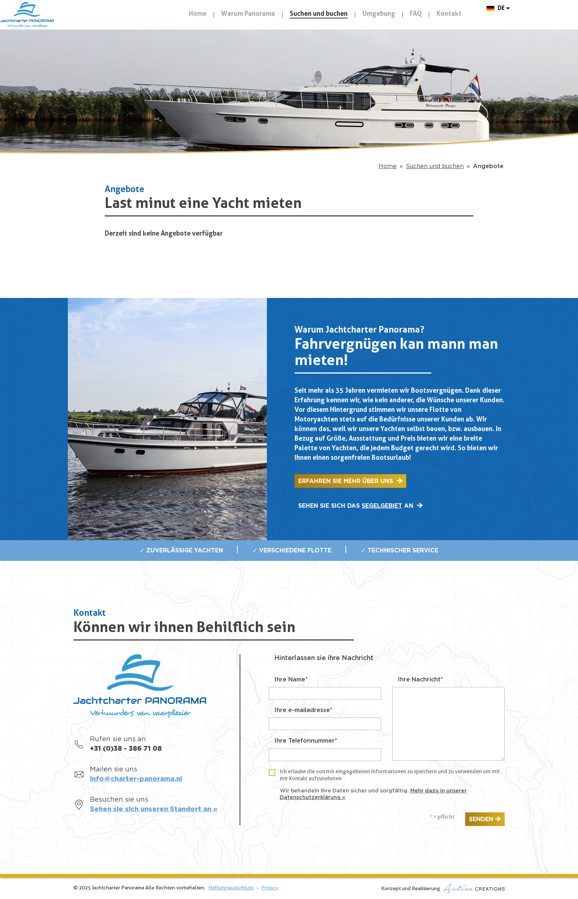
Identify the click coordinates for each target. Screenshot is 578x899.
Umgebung (378, 14)
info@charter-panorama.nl (136, 779)
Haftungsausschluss (231, 888)
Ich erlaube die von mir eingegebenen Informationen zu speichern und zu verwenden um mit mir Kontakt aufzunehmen (390, 775)
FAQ (416, 14)
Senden (481, 819)
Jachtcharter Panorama (66, 30)
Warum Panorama (248, 14)
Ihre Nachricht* (420, 680)
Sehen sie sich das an (356, 506)
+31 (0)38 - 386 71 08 (126, 749)
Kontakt (449, 14)
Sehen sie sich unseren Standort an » (153, 809)
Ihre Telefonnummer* (305, 741)
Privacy (269, 888)
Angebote (488, 166)
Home (197, 14)
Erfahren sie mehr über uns (346, 481)
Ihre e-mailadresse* (303, 710)
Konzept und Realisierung (443, 888)
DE (501, 14)
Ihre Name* (291, 680)
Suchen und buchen (319, 14)
